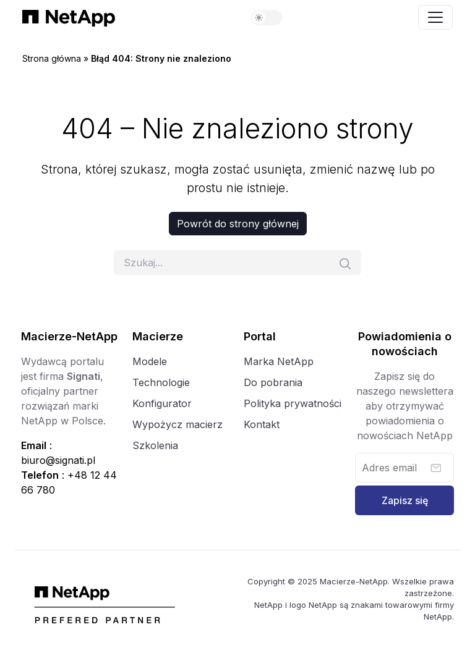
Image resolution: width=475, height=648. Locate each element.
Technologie (161, 382)
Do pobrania (273, 382)
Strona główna (51, 58)
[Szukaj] (237, 262)
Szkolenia (155, 445)
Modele (149, 361)
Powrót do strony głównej (238, 223)
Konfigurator (162, 403)
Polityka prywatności (292, 403)
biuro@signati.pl (58, 460)
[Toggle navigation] (435, 17)
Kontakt (262, 424)
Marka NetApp (279, 361)
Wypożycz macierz (177, 424)
